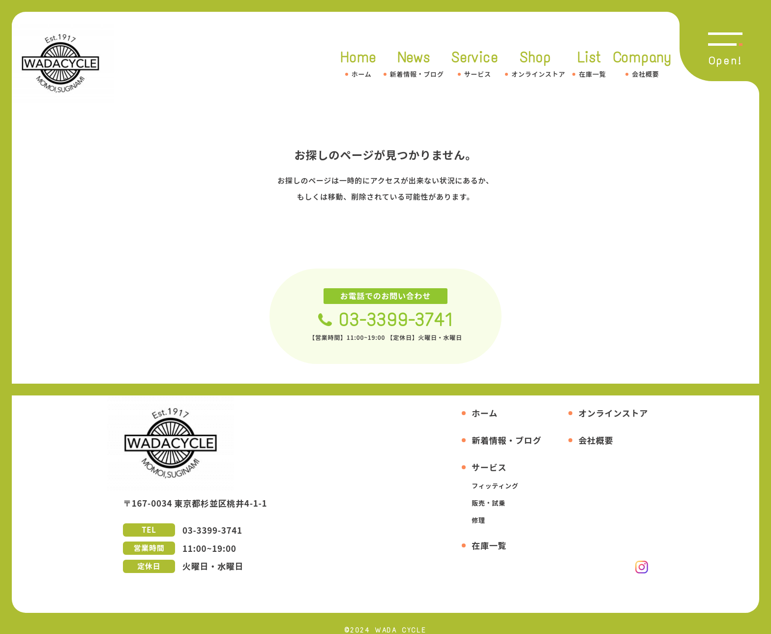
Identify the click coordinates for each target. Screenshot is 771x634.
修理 (478, 520)
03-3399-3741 (395, 320)
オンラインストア (613, 413)
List (589, 63)
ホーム (485, 413)
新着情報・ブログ (506, 440)
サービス (489, 467)
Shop (535, 63)
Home (358, 63)
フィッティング (495, 485)
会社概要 (595, 440)
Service (474, 63)
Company (642, 63)
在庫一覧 (489, 545)
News (414, 63)
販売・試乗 (488, 503)
